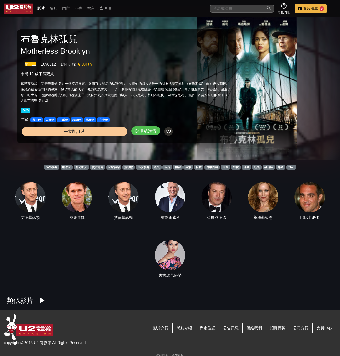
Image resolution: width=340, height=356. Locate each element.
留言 (91, 8)
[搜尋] (237, 9)
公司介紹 (301, 328)
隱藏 (246, 167)
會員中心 (324, 328)
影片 (41, 8)
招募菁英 (277, 328)
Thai (291, 167)
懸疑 (281, 167)
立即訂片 (58, 140)
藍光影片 (81, 167)
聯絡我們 (254, 328)
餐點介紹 (184, 328)
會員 (106, 8)
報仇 (167, 167)
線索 (188, 167)
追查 (225, 167)
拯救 (199, 167)
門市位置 (207, 328)
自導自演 (212, 167)
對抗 (236, 167)
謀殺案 (128, 167)
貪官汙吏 (97, 167)
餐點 (53, 8)
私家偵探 (114, 167)
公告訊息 (231, 328)
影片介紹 (160, 328)
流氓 (157, 167)
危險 (257, 167)
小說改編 (143, 167)
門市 (66, 8)
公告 (78, 8)
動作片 (66, 167)
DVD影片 (51, 167)
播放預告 (113, 139)
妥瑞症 (268, 167)
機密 (178, 167)
